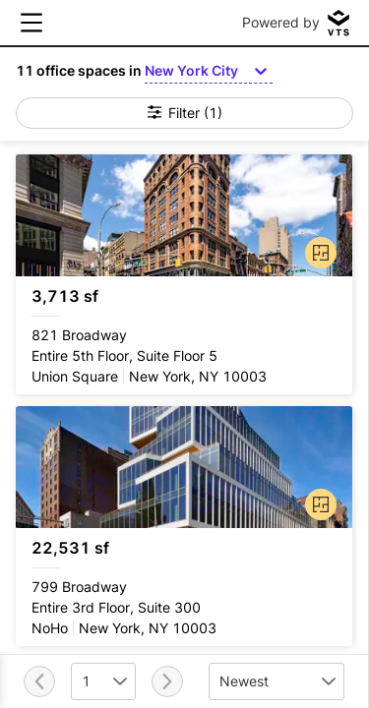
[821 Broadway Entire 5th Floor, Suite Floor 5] (184, 274)
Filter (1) (185, 112)
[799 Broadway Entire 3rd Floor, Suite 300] (184, 526)
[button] (317, 249)
